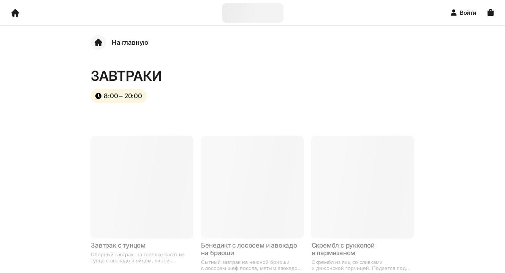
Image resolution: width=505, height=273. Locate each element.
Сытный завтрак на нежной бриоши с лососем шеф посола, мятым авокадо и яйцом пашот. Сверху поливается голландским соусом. (249, 265)
